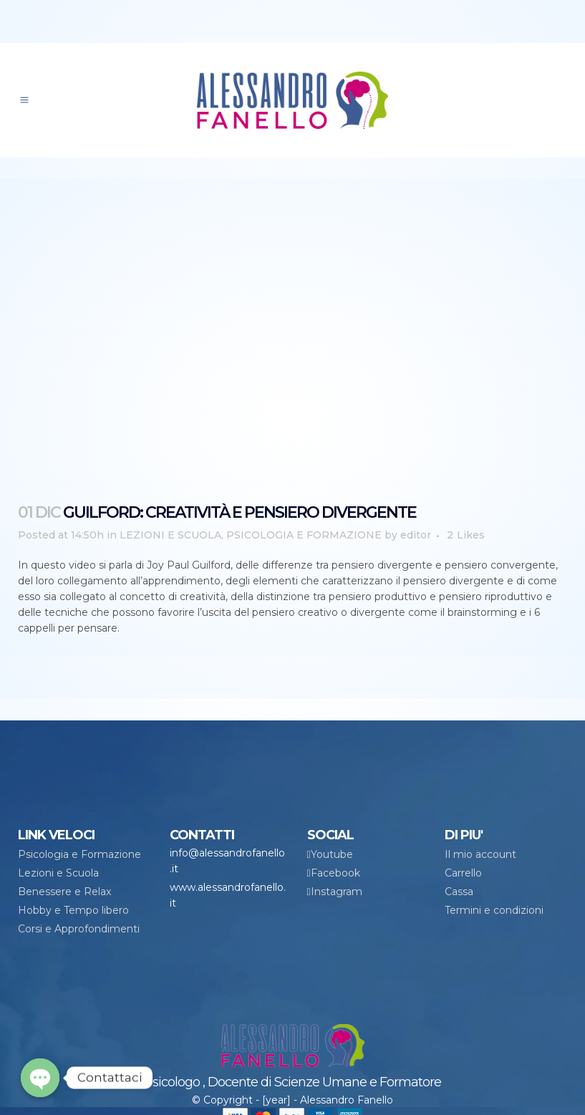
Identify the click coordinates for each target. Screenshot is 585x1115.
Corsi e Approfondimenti (79, 928)
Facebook (335, 873)
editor (415, 534)
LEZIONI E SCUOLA (170, 534)
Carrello (463, 873)
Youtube (332, 854)
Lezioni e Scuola (58, 873)
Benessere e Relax (64, 891)
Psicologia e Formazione (79, 854)
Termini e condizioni (494, 910)
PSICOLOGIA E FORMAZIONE (304, 534)
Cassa (459, 891)
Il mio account (480, 854)
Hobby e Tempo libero (73, 910)
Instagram (336, 891)
